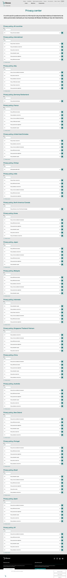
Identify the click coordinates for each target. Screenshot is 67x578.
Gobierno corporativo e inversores (38, 1)
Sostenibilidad (29, 1)
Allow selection (60, 567)
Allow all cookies (60, 564)
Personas (45, 1)
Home (4, 5)
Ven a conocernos (51, 1)
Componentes (42, 3)
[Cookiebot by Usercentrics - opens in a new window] (5, 576)
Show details (13, 576)
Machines (33, 3)
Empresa (25, 1)
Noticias (55, 1)
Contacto (58, 1)
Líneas (26, 3)
